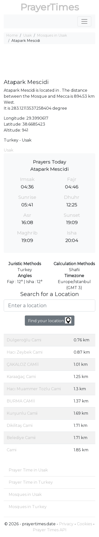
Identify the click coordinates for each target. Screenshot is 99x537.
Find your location (49, 320)
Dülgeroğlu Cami (24, 340)
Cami (11, 450)
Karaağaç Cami (21, 376)
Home (12, 35)
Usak (27, 35)
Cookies (84, 524)
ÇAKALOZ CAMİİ (23, 364)
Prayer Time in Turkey (31, 482)
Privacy (66, 524)
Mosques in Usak (52, 35)
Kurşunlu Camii (22, 413)
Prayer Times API (49, 530)
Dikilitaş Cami (20, 425)
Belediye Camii (21, 437)
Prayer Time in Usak (28, 470)
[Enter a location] (49, 305)
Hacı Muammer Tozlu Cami (34, 388)
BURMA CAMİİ (21, 401)
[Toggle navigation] (84, 21)
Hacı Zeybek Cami (24, 352)
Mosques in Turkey (28, 506)
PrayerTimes (49, 7)
